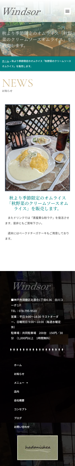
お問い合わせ (22, 427)
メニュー (21, 383)
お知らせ (19, 374)
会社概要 (19, 400)
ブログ (18, 418)
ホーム (5, 61)
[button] (67, 11)
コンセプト (20, 409)
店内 (16, 391)
